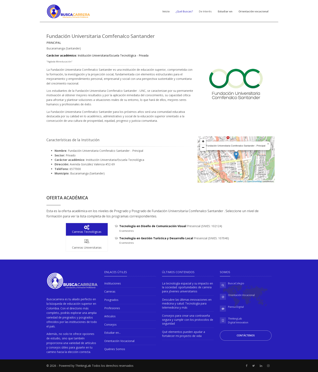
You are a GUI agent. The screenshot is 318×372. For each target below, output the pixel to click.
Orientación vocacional (253, 11)
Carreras (109, 291)
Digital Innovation (238, 322)
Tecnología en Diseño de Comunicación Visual (152, 226)
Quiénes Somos (114, 349)
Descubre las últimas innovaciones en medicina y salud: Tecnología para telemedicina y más (187, 303)
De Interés (205, 11)
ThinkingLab (235, 318)
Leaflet (238, 181)
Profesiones (112, 308)
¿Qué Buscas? (184, 11)
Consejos (110, 324)
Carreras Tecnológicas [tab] (87, 229)
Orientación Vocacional (119, 341)
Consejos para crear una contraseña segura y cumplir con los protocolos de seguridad (187, 319)
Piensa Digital (236, 307)
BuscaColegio (236, 283)
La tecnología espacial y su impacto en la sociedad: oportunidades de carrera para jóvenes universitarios (187, 287)
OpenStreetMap (254, 181)
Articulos (110, 316)
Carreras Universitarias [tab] (87, 243)
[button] (236, 155)
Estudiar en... (112, 333)
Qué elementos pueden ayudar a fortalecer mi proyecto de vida (183, 334)
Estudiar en (225, 11)
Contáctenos (246, 335)
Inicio (166, 11)
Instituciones (112, 283)
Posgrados (111, 300)
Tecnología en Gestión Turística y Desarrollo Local (156, 238)
